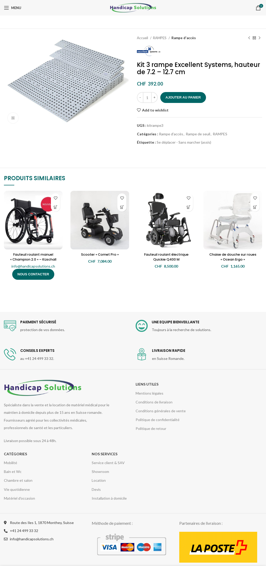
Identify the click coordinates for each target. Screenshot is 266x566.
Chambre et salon (18, 480)
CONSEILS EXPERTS (37, 350)
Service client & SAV (108, 462)
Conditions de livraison (154, 402)
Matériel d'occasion (19, 498)
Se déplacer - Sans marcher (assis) (184, 142)
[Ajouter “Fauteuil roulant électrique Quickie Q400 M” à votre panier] (188, 207)
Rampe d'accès (183, 38)
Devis (96, 489)
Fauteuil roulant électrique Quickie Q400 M (166, 257)
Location (99, 480)
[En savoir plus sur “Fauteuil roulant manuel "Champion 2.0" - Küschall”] (55, 207)
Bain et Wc (13, 471)
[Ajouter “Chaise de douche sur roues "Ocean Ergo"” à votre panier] (255, 207)
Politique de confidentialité (157, 419)
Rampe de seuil (198, 134)
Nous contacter (33, 274)
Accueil (143, 38)
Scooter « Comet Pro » (100, 254)
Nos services (104, 454)
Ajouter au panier (183, 97)
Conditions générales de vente (161, 411)
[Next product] (259, 38)
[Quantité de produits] (147, 97)
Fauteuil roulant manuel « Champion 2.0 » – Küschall (33, 257)
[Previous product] (249, 38)
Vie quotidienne (17, 489)
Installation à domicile (109, 498)
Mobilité (10, 462)
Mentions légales (149, 393)
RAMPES (160, 38)
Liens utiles (147, 384)
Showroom (100, 471)
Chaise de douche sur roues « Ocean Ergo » (233, 257)
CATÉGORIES (15, 454)
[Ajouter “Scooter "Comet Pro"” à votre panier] (122, 207)
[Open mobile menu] (12, 8)
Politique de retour (151, 428)
